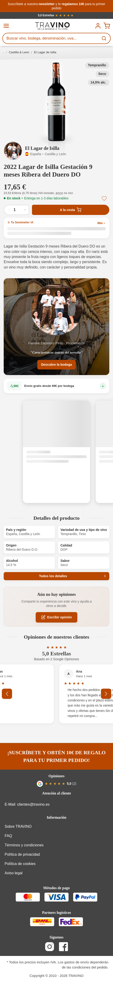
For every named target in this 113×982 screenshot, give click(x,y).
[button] (56, 101)
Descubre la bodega (56, 364)
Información (56, 817)
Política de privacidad (22, 854)
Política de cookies (20, 864)
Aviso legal (13, 873)
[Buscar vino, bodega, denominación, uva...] (51, 38)
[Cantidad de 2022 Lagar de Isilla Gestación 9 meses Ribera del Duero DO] (16, 210)
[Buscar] (104, 38)
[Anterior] (7, 694)
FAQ (8, 836)
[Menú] (6, 25)
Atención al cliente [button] (56, 793)
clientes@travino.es (33, 804)
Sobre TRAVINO (18, 826)
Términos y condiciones (24, 845)
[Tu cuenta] (98, 25)
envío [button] (59, 193)
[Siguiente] (106, 694)
